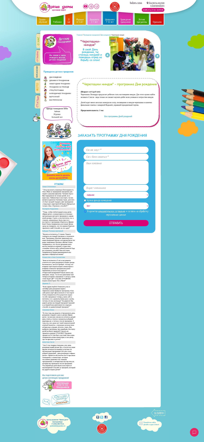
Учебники (57, 22)
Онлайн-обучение (43, 21)
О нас (68, 21)
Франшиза (157, 22)
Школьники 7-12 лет (110, 21)
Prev (107, 55)
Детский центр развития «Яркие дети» (56, 7)
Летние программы (142, 21)
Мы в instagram (91, 6)
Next (157, 56)
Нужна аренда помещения (97, 200)
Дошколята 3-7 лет (94, 21)
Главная (79, 35)
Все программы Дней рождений (118, 116)
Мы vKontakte (96, 6)
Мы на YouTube (85, 6)
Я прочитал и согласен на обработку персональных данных (116, 213)
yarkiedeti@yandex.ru (57, 426)
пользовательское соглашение (111, 211)
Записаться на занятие (153, 10)
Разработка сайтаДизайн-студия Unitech (151, 423)
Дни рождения (105, 35)
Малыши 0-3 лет (80, 21)
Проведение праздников (125, 21)
